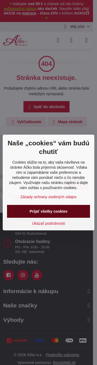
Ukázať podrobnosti (48, 223)
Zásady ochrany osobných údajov (48, 197)
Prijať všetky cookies (49, 211)
